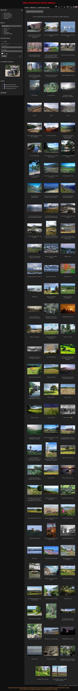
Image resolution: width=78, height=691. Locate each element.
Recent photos (7, 15)
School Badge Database (12, 86)
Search (6, 29)
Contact (3, 93)
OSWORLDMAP (8, 33)
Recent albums (8, 17)
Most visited (7, 13)
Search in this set (36, 11)
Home (27, 7)
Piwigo (65, 685)
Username (4, 45)
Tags (5, 28)
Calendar (6, 18)
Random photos (8, 14)
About (5, 31)
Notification (7, 32)
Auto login (5, 53)
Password (4, 49)
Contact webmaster (73, 685)
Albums (33, 7)
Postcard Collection (11, 84)
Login (5, 41)
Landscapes (41, 7)
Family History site (10, 88)
